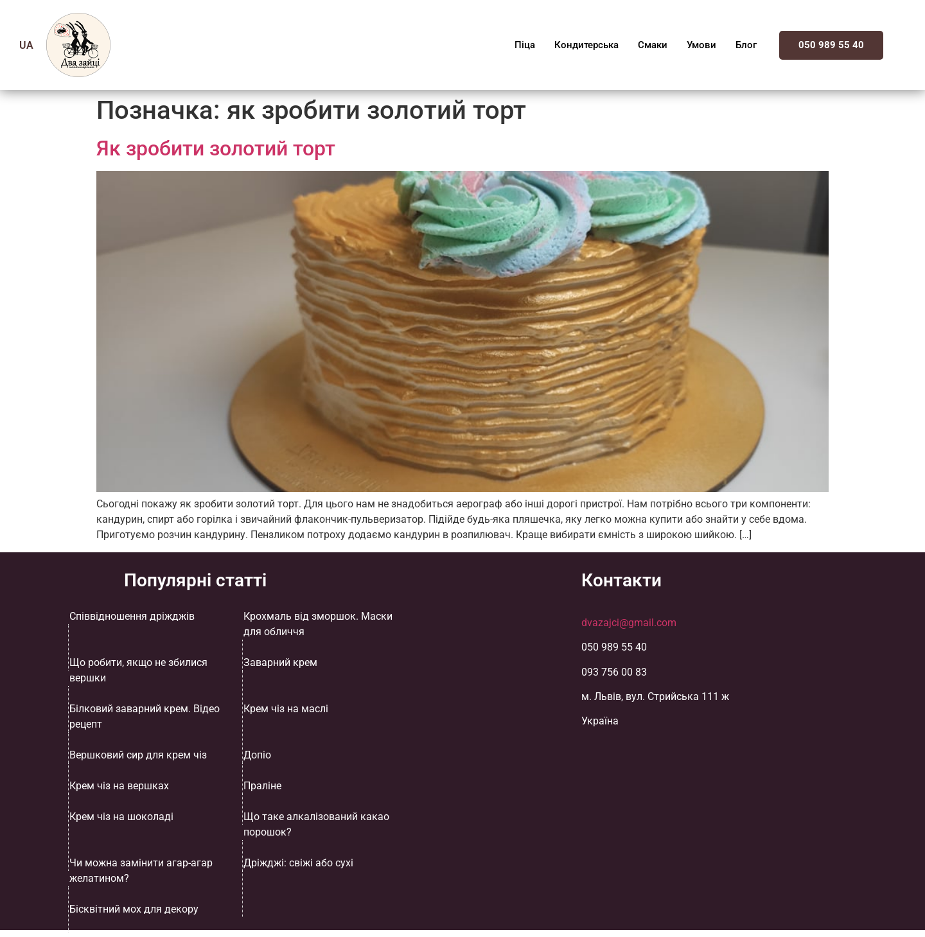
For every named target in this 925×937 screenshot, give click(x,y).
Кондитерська (586, 45)
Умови (701, 45)
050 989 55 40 (831, 45)
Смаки (652, 45)
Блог (746, 45)
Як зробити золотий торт (215, 148)
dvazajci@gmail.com (628, 623)
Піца (525, 45)
